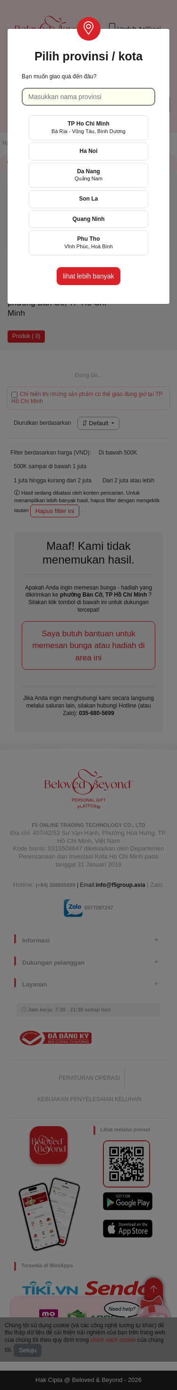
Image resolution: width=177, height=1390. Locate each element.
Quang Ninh (89, 219)
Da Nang (88, 175)
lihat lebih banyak (88, 276)
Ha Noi (88, 151)
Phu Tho (88, 242)
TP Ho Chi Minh (88, 127)
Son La (88, 198)
